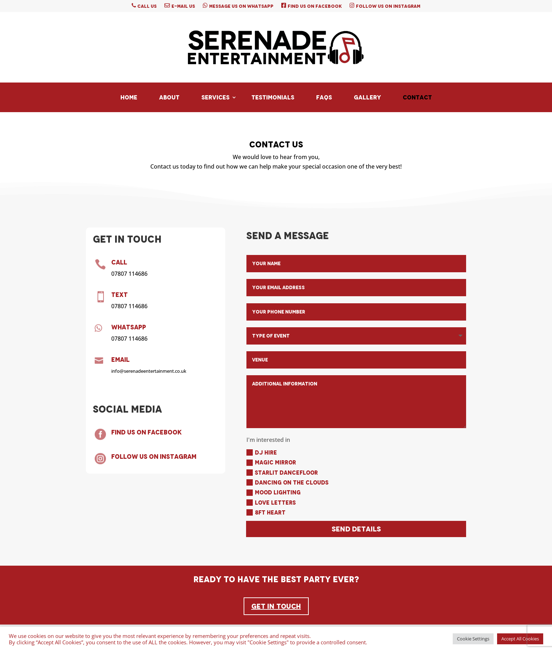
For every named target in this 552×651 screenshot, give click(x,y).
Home (128, 97)
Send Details (356, 529)
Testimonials (272, 97)
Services (215, 97)
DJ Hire (261, 452)
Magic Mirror (271, 462)
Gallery (367, 97)
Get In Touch (276, 606)
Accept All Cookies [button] (520, 638)
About (169, 97)
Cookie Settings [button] (473, 638)
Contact (417, 97)
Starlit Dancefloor (282, 472)
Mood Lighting (273, 492)
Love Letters (271, 502)
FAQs (324, 97)
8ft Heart (266, 512)
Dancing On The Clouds (287, 482)
